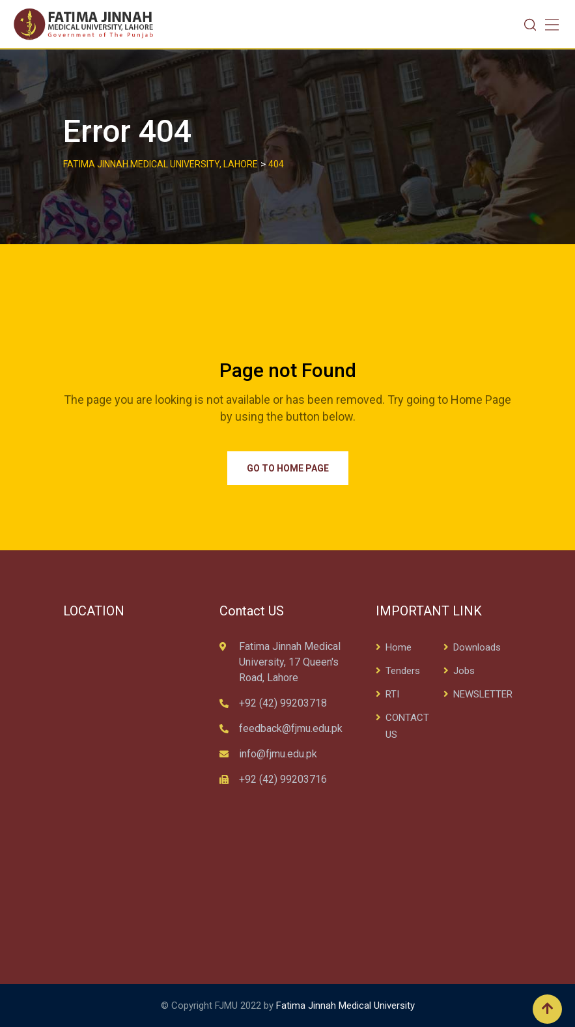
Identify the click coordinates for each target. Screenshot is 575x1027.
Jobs (464, 671)
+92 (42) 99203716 (283, 779)
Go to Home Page (288, 468)
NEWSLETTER (482, 694)
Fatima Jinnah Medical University (345, 1005)
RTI (392, 694)
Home (399, 647)
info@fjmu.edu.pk (278, 754)
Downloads (477, 647)
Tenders (403, 671)
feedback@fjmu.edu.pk (291, 728)
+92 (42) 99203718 (283, 703)
